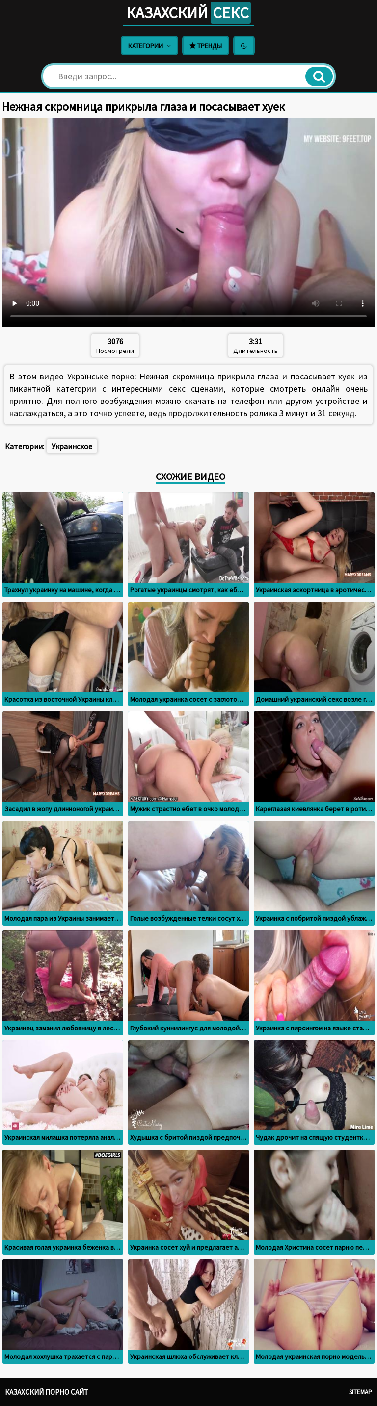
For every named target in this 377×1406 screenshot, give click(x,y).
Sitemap (360, 1392)
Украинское (72, 446)
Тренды (205, 45)
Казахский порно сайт (46, 1392)
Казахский (188, 13)
